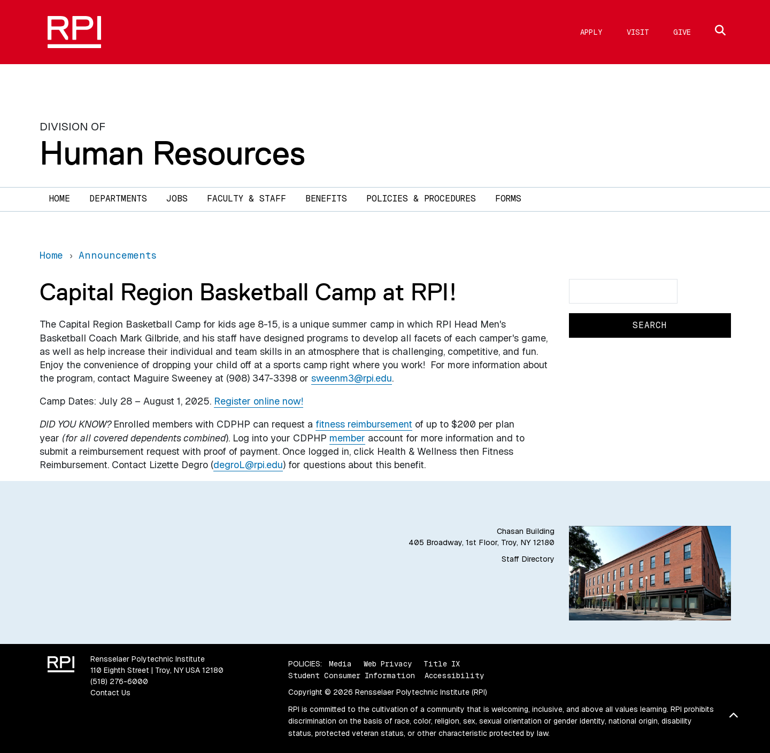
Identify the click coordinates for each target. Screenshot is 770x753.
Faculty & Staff (246, 198)
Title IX (442, 664)
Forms (508, 198)
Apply (591, 32)
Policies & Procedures (421, 198)
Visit (638, 32)
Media (340, 664)
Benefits (326, 198)
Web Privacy (388, 664)
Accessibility (454, 675)
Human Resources (172, 153)
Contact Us (110, 692)
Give (682, 32)
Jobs (177, 198)
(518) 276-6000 (119, 681)
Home (59, 198)
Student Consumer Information (351, 675)
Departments (118, 198)
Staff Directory (528, 559)
